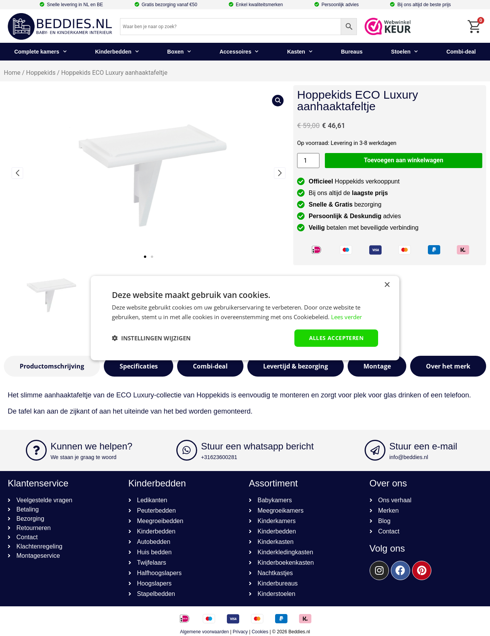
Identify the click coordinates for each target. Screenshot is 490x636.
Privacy (240, 631)
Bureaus (352, 52)
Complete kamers (40, 51)
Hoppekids (41, 72)
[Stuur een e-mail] (375, 450)
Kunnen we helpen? (91, 446)
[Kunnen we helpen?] (36, 450)
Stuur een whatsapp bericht (257, 446)
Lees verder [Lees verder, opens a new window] (346, 317)
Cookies (260, 631)
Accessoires (239, 51)
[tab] (52, 366)
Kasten (300, 51)
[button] (145, 257)
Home (12, 72)
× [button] (387, 285)
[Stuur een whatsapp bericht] (186, 450)
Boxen (179, 51)
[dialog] (245, 318)
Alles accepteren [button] (336, 338)
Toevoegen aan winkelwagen (403, 160)
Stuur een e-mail (423, 446)
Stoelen (404, 51)
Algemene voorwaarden (204, 631)
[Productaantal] (308, 160)
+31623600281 (219, 457)
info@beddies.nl (408, 457)
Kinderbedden (117, 51)
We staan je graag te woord (84, 457)
